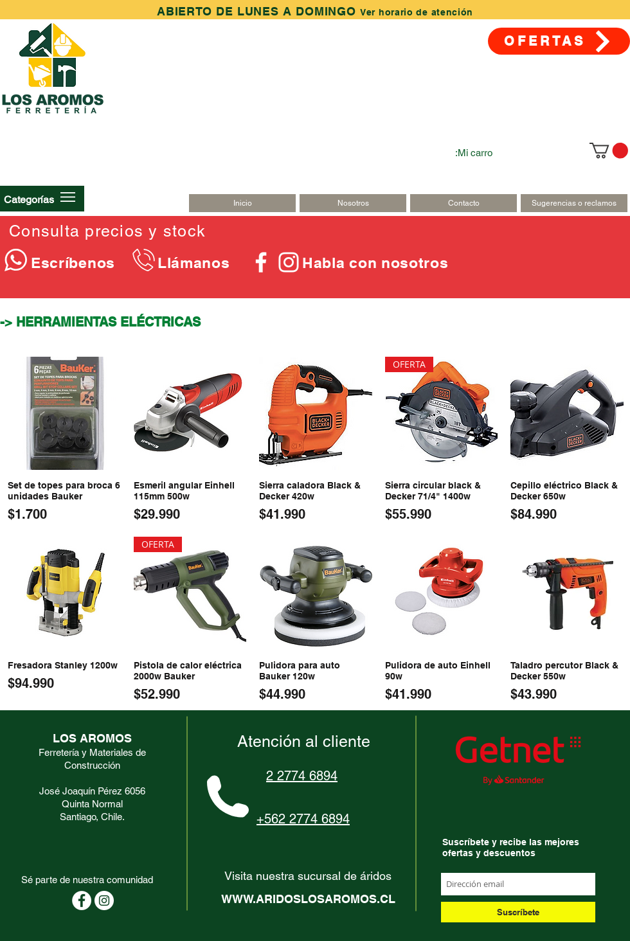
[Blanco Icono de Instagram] (288, 262)
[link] (609, 150)
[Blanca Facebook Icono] (261, 262)
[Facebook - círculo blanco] (81, 900)
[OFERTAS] (559, 41)
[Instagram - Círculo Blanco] (104, 900)
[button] (29, 199)
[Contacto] (463, 203)
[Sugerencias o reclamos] (574, 203)
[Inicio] (242, 203)
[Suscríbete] (518, 912)
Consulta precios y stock (107, 231)
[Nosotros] (353, 203)
